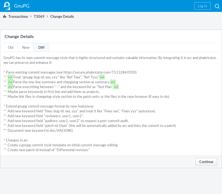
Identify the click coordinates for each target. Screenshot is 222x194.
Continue (206, 161)
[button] (202, 6)
